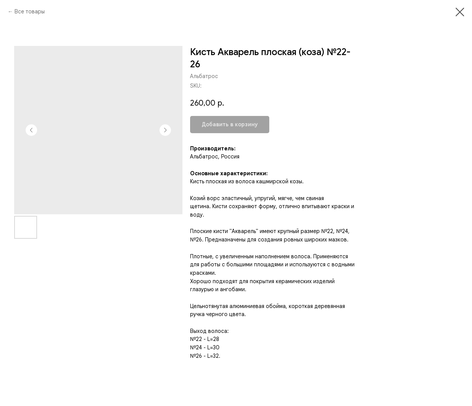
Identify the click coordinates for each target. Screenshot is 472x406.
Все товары (30, 11)
